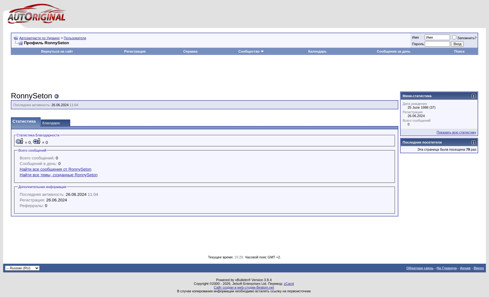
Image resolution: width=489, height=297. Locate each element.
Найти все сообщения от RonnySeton (55, 169)
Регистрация (135, 51)
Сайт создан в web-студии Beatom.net (244, 287)
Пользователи (75, 38)
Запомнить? (464, 38)
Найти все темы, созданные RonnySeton (59, 174)
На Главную (447, 268)
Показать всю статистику (456, 132)
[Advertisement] (244, 73)
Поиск (459, 51)
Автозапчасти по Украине (39, 38)
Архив (465, 268)
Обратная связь (419, 268)
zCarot (289, 283)
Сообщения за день (393, 51)
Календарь (317, 51)
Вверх (479, 268)
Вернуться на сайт (57, 51)
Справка (190, 51)
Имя (415, 37)
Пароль (418, 44)
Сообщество (251, 51)
